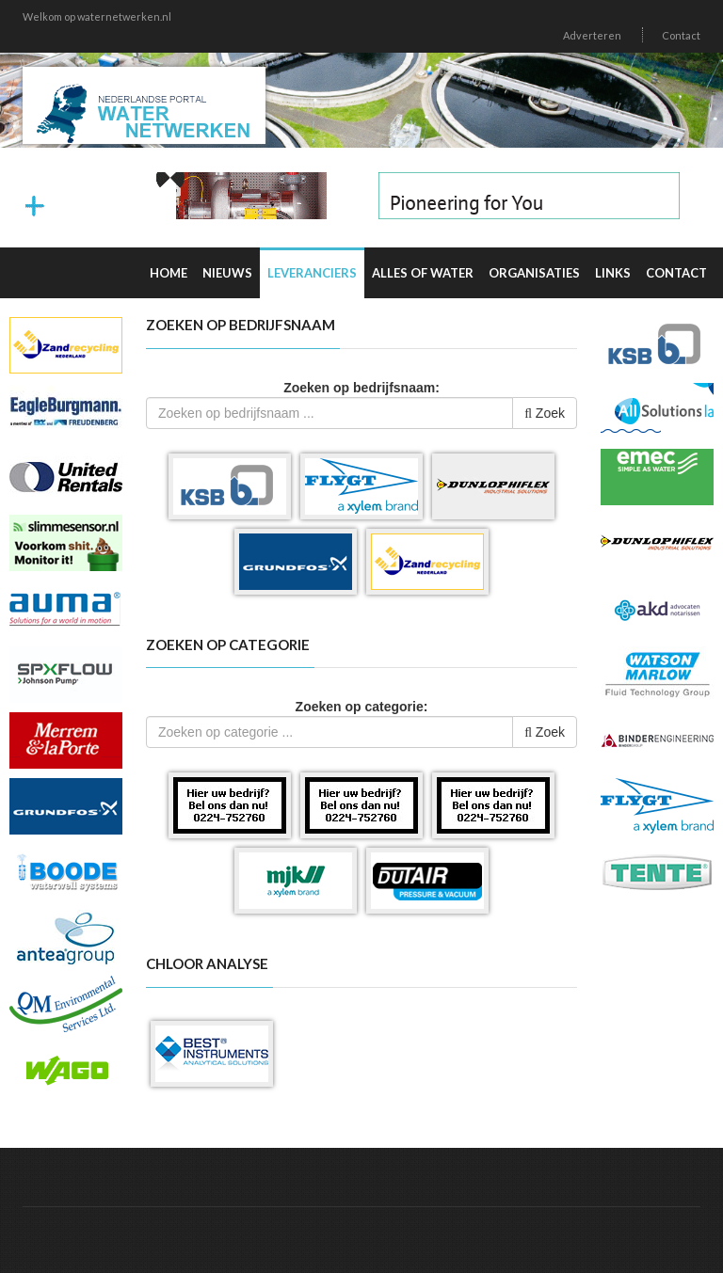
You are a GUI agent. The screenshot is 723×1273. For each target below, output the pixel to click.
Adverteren (592, 35)
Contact (681, 35)
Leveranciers (312, 272)
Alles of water (423, 272)
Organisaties (534, 272)
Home (168, 272)
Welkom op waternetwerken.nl (97, 16)
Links (613, 272)
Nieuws (227, 272)
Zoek (544, 413)
